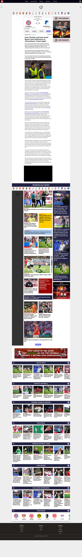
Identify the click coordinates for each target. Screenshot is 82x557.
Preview (41, 48)
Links (60, 550)
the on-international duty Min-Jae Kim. (35, 116)
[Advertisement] (41, 19)
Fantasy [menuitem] (48, 1)
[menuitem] (12, 1)
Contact (21, 546)
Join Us (21, 548)
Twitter (60, 544)
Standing (34, 48)
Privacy (41, 546)
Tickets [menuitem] (55, 1)
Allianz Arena (38, 35)
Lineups (27, 48)
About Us (21, 544)
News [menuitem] (26, 1)
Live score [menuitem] (34, 1)
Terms (41, 544)
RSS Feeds (60, 548)
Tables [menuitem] (41, 1)
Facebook (60, 546)
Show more (38, 361)
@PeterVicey (33, 51)
